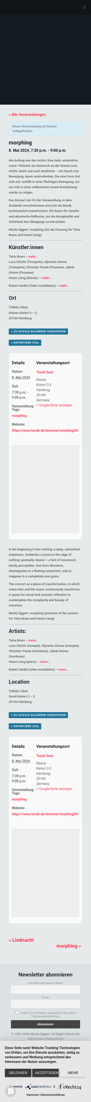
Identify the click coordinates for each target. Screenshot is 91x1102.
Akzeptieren (46, 1073)
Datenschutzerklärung (53, 1095)
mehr (73, 1073)
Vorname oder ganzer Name (45, 983)
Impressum (35, 1038)
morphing (19, 416)
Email (45, 997)
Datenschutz (55, 1038)
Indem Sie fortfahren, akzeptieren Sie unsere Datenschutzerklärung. (46, 1014)
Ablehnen (18, 1073)
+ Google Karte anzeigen (54, 405)
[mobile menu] (84, 7)
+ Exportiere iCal (25, 342)
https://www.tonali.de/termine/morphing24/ (45, 430)
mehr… (33, 256)
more (32, 640)
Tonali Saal (44, 372)
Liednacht (21, 940)
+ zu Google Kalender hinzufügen (38, 331)
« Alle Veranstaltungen (27, 114)
